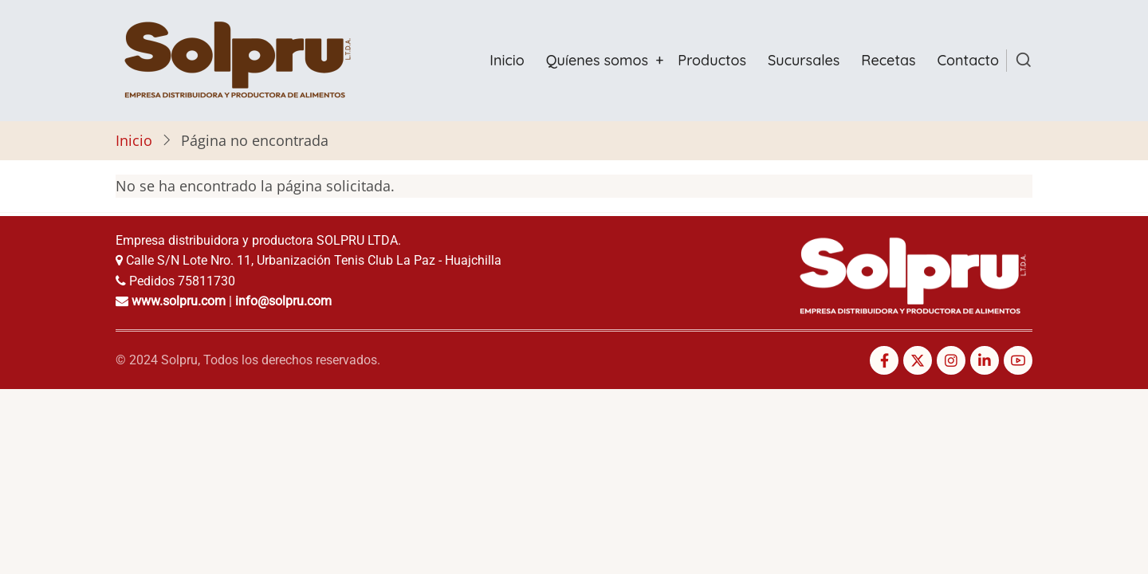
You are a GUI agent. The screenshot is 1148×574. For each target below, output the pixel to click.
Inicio (506, 60)
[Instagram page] (951, 360)
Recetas (888, 60)
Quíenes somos (597, 60)
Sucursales (803, 60)
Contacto (969, 60)
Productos (712, 60)
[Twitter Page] (917, 360)
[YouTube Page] (1018, 360)
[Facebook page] (884, 360)
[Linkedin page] (984, 360)
